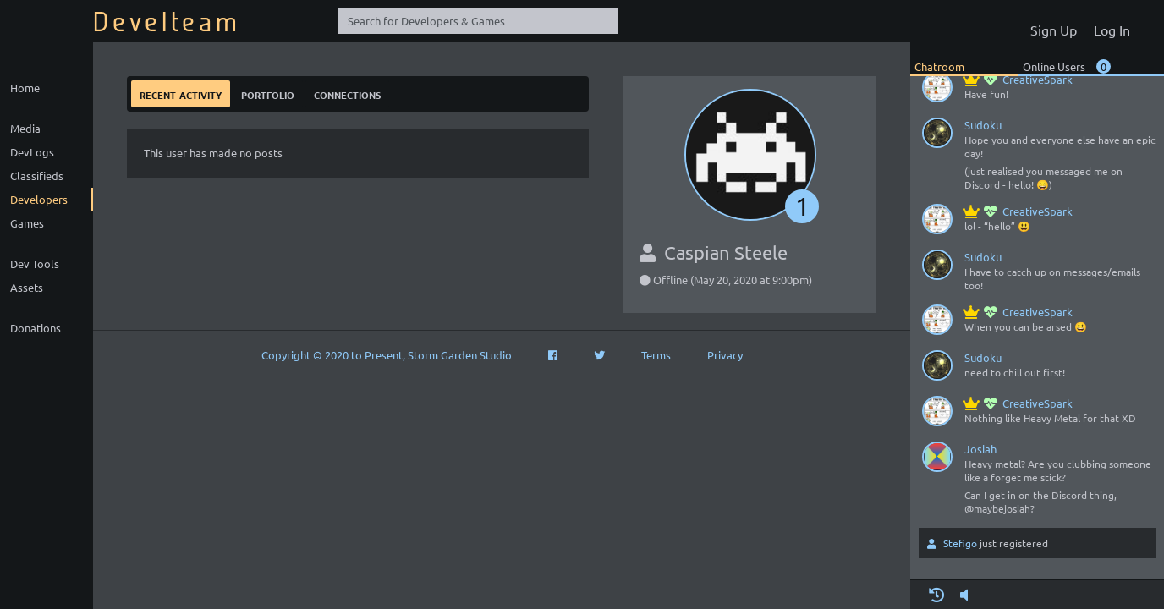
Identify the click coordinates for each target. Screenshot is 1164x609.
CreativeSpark (1018, 79)
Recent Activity (181, 93)
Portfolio (267, 93)
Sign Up (1053, 29)
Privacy (725, 355)
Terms (656, 355)
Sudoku (983, 125)
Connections (347, 93)
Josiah (980, 449)
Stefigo (960, 543)
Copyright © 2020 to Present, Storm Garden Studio (386, 355)
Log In (1112, 29)
